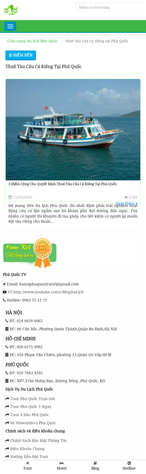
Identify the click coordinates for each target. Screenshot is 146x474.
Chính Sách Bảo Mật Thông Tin (38, 440)
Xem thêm (127, 203)
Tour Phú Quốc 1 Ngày (30, 406)
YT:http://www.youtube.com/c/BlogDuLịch (45, 291)
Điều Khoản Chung (27, 448)
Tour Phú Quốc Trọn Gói (32, 398)
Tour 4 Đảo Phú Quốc (29, 414)
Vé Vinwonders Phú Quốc (33, 422)
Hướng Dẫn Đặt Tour (29, 456)
